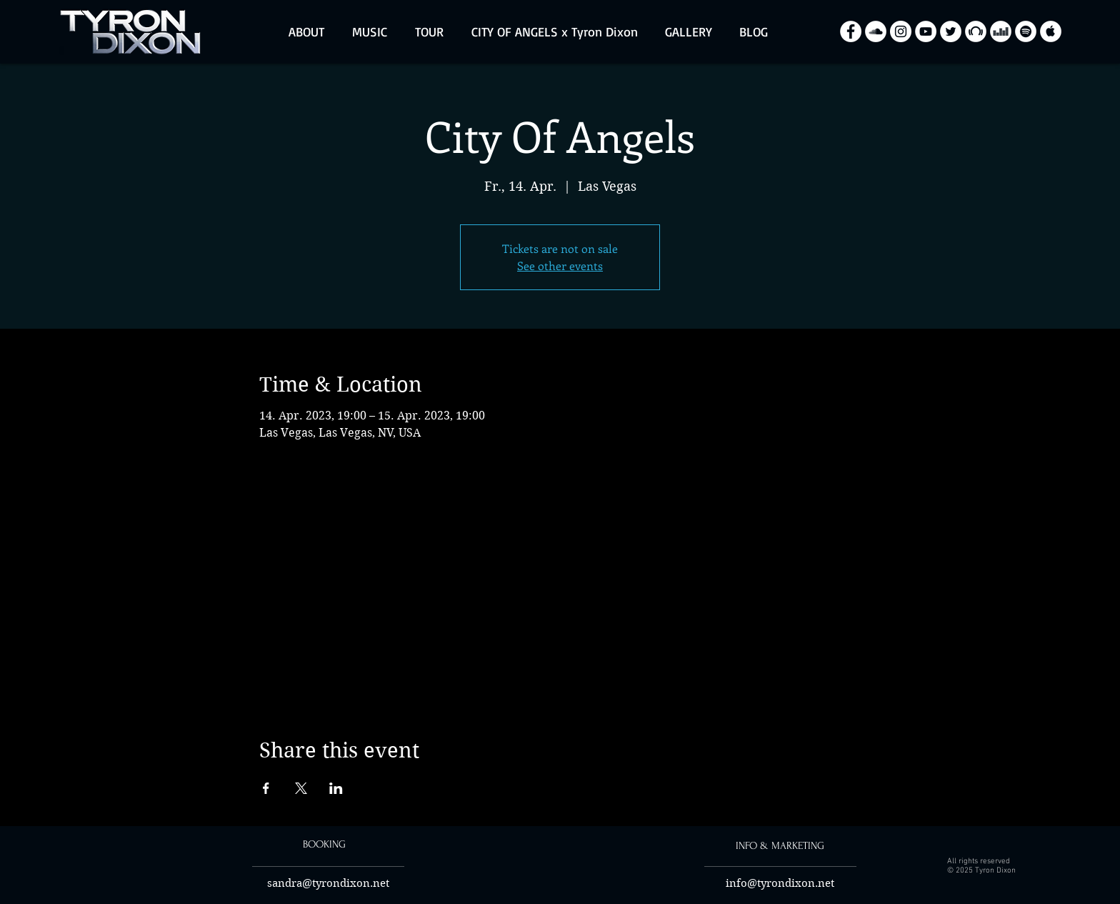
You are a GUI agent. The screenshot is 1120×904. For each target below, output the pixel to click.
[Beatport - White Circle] (975, 31)
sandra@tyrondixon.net (328, 883)
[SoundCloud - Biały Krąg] (875, 31)
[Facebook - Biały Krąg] (850, 31)
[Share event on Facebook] (266, 788)
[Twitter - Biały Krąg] (950, 31)
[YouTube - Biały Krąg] (925, 31)
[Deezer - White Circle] (1000, 31)
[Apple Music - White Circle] (1050, 31)
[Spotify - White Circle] (1025, 31)
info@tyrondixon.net (780, 883)
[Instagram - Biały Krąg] (900, 31)
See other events (560, 265)
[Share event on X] (301, 788)
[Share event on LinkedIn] (336, 788)
